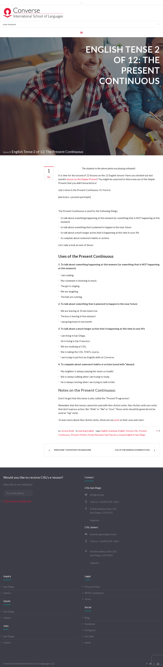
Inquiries (94, 520)
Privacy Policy (92, 586)
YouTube (89, 636)
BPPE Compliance (94, 592)
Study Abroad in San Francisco (103, 434)
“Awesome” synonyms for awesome (72, 450)
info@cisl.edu (97, 494)
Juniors (7, 592)
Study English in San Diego (132, 434)
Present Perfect (79, 434)
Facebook (90, 623)
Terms (88, 599)
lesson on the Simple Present (82, 179)
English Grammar (109, 430)
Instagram (90, 630)
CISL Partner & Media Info (17, 501)
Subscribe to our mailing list (17, 484)
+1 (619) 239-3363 (108, 501)
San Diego (8, 586)
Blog (87, 617)
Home (6, 152)
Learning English (86, 430)
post (116, 419)
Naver (88, 642)
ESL (136, 430)
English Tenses (125, 430)
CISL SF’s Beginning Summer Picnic (132, 450)
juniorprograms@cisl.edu (103, 534)
